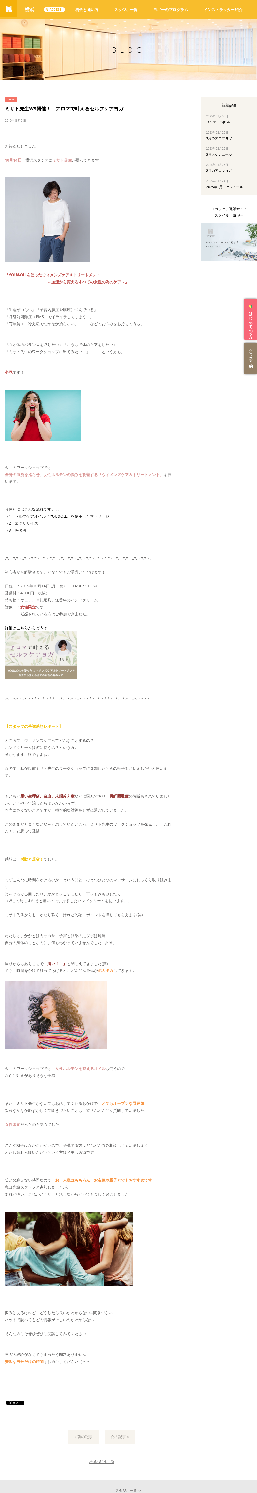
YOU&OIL (58, 516)
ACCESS (57, 9)
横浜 (31, 9)
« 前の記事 (83, 1436)
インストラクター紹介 (223, 9)
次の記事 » (120, 1436)
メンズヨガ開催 (218, 122)
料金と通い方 (86, 9)
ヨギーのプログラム (170, 9)
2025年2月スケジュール (224, 187)
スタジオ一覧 (125, 9)
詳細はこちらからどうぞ (26, 628)
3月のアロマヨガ (219, 138)
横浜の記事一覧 (101, 1461)
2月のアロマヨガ (219, 170)
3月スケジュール (219, 154)
